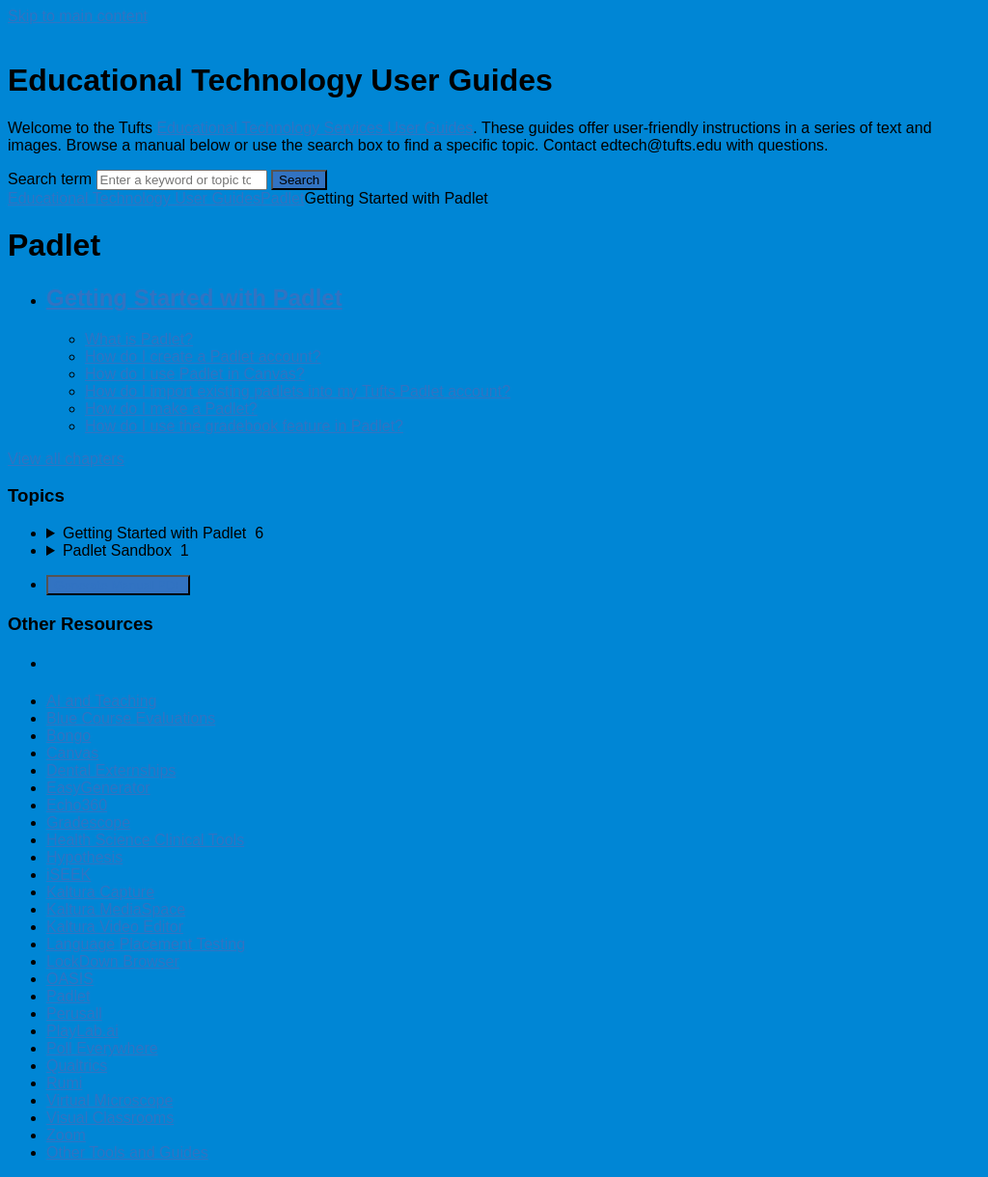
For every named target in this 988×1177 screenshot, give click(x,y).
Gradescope (88, 822)
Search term (50, 179)
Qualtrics (76, 1065)
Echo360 (76, 805)
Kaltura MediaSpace (115, 909)
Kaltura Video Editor (114, 926)
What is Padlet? (139, 339)
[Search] (181, 180)
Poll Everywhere (102, 1048)
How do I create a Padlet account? (203, 356)
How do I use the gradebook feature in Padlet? (244, 426)
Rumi (64, 1083)
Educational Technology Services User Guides (314, 128)
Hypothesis (84, 857)
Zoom (66, 1135)
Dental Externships (111, 770)
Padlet (282, 198)
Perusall (74, 1013)
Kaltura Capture (100, 892)
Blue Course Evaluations (130, 718)
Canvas (72, 753)
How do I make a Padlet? (171, 408)
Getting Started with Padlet (194, 298)
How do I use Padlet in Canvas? (195, 374)
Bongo (68, 735)
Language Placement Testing (145, 944)
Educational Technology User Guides (134, 198)
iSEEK (68, 874)
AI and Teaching (101, 701)
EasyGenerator (98, 788)
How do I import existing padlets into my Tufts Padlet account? (297, 391)
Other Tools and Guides (127, 1152)
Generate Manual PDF (118, 585)
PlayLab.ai (82, 1031)
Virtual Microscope (109, 1100)
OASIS (70, 979)
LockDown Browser (112, 961)
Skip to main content (78, 16)
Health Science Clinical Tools (145, 840)
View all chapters (66, 459)
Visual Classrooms (110, 1117)
